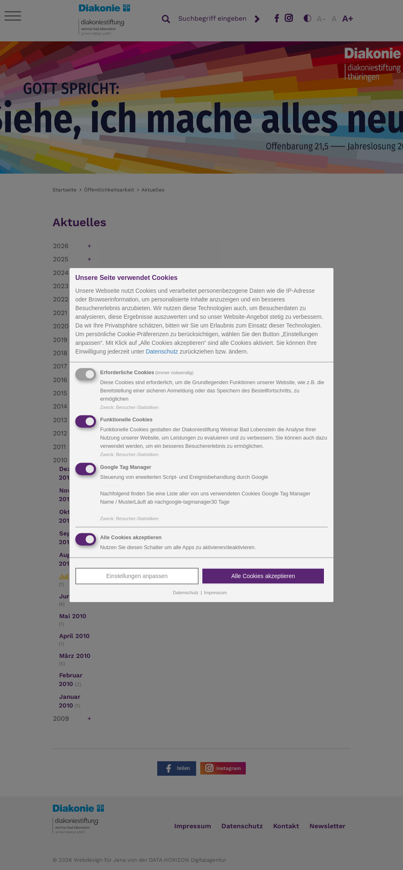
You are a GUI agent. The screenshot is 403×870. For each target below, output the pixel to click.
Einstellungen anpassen (137, 576)
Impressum (215, 592)
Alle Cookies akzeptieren (263, 576)
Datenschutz (162, 351)
